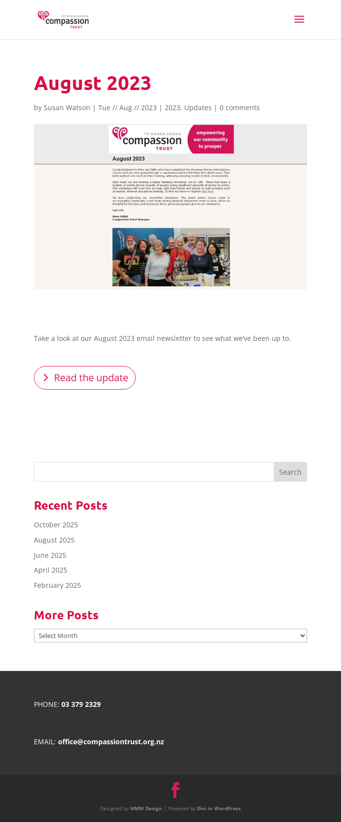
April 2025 (50, 570)
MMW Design (146, 808)
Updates (198, 107)
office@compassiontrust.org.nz (111, 741)
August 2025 (54, 540)
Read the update (91, 377)
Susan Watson (67, 107)
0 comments (240, 107)
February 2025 (57, 585)
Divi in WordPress (219, 808)
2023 (172, 107)
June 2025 (50, 555)
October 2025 (56, 524)
